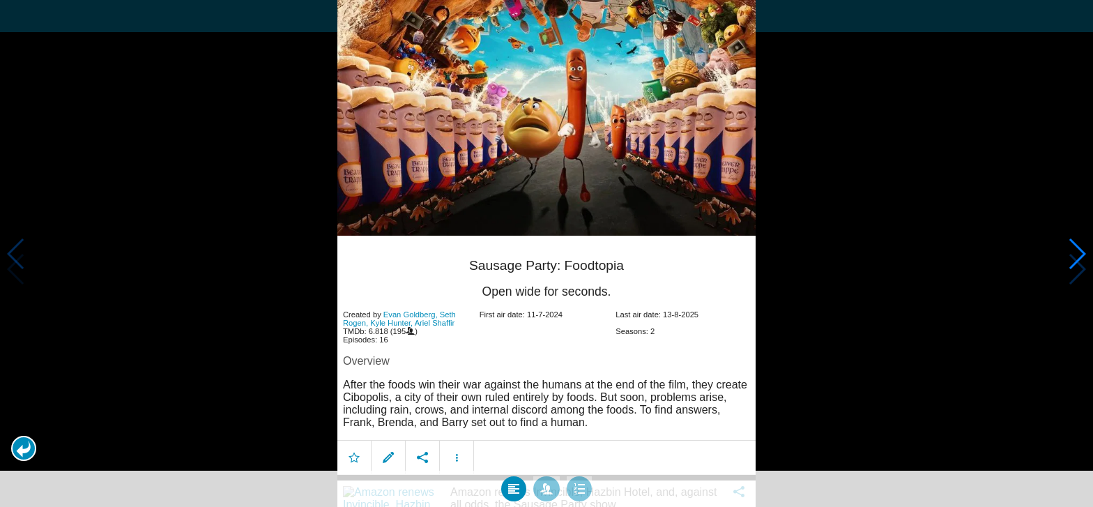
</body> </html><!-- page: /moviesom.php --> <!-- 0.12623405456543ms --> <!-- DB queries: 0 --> (546, 253)
